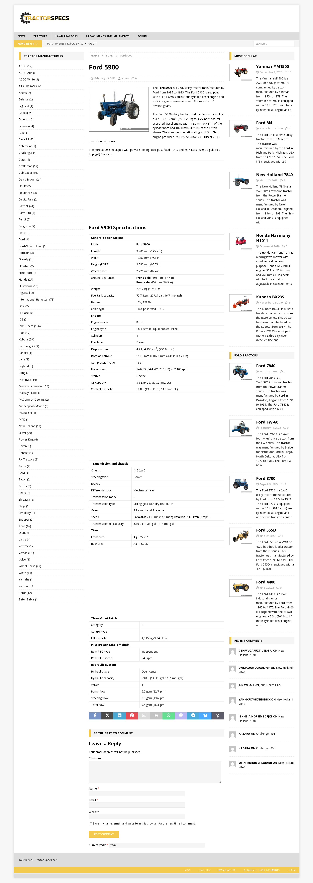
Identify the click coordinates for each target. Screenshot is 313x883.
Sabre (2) (24, 466)
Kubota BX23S (270, 297)
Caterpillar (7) (27, 146)
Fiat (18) (24, 233)
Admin (125, 78)
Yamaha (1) (26, 580)
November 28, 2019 (271, 303)
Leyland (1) (26, 366)
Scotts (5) (25, 486)
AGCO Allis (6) (28, 73)
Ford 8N (264, 123)
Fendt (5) (24, 220)
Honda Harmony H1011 (273, 238)
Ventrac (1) (26, 546)
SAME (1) (25, 473)
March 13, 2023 (268, 372)
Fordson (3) (26, 253)
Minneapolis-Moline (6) (33, 406)
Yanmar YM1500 (272, 66)
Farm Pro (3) (27, 213)
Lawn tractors (69, 36)
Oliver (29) (25, 433)
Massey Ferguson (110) (34, 386)
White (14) (25, 573)
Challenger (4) (28, 153)
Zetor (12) (25, 593)
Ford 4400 (265, 582)
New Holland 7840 (274, 175)
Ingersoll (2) (26, 293)
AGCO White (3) (29, 80)
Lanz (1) (24, 360)
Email (93, 800)
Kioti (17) (24, 333)
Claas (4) (24, 160)
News (22, 36)
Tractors (41, 36)
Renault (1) (26, 453)
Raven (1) (25, 446)
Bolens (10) (26, 120)
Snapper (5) (26, 520)
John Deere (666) (30, 326)
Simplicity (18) (28, 513)
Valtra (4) (24, 540)
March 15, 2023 (268, 180)
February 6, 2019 (269, 246)
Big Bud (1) (26, 106)
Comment (95, 759)
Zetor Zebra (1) (29, 600)
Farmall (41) (26, 206)
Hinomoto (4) (27, 273)
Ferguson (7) (27, 226)
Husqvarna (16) (28, 286)
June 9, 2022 (267, 588)
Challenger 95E (265, 734)
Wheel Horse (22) (30, 566)
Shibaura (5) (26, 500)
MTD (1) (24, 420)
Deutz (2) (25, 186)
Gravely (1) (26, 260)
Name (93, 789)
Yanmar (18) (27, 586)
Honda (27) (26, 280)
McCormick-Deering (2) (34, 400)
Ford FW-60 (267, 422)
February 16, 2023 (270, 428)
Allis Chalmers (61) (31, 86)
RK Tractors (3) (28, 460)
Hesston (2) (26, 266)
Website (94, 812)
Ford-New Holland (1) (33, 246)
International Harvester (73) (36, 300)
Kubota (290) (27, 340)
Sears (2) (24, 493)
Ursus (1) (24, 533)
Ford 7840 (265, 366)
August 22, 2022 (269, 484)
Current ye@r (98, 845)
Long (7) (24, 373)
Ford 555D (266, 530)
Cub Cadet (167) (29, 173)
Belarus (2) (26, 100)
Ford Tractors (246, 356)
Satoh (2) (25, 480)
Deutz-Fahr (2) (28, 200)
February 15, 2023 (105, 78)
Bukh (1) (24, 133)
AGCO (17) (25, 66)
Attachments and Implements (114, 36)
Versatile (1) (26, 553)
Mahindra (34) (28, 380)
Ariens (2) (25, 93)
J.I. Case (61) (27, 313)
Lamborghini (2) (29, 346)
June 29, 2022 (267, 536)
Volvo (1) (24, 560)
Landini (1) (25, 353)
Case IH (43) (27, 140)
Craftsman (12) (28, 166)
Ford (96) (25, 240)
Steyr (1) (24, 506)
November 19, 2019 (271, 129)
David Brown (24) (30, 180)
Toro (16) (25, 526)
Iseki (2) (24, 306)
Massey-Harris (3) (30, 393)
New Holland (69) (30, 426)
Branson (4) (26, 126)
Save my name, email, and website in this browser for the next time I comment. (144, 824)
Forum (151, 36)
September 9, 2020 (271, 72)
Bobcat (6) (25, 113)
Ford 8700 (265, 478)
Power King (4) (28, 440)
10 (289, 72)
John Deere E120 (270, 685)
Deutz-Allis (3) (28, 193)
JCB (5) (23, 320)
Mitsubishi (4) (27, 413)
